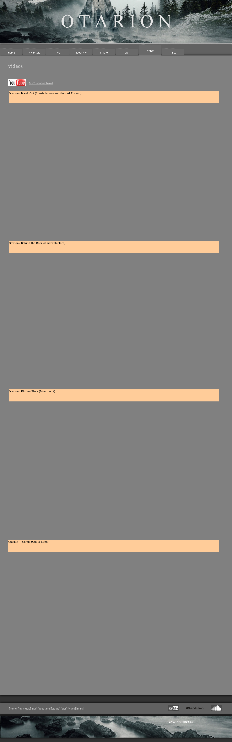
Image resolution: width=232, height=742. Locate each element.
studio (55, 708)
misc (80, 708)
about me (44, 708)
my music (24, 708)
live (34, 708)
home (13, 708)
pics (64, 708)
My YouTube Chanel (41, 83)
